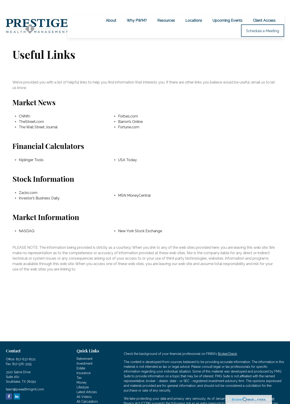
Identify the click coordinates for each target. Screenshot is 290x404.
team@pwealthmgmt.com (25, 376)
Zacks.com (28, 180)
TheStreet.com (31, 109)
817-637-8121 (26, 346)
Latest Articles (87, 379)
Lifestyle (83, 374)
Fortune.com (128, 114)
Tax (79, 365)
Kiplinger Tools (31, 147)
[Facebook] (9, 383)
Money (82, 369)
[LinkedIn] (17, 383)
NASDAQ (26, 218)
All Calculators (87, 388)
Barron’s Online (130, 109)
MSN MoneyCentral (134, 182)
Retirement (84, 346)
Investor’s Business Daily (39, 185)
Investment (84, 350)
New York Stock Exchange (140, 218)
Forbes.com (128, 103)
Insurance (84, 360)
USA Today (127, 147)
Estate (81, 355)
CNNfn (24, 103)
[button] (111, 7)
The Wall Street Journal (38, 114)
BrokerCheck (227, 341)
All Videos (84, 384)
